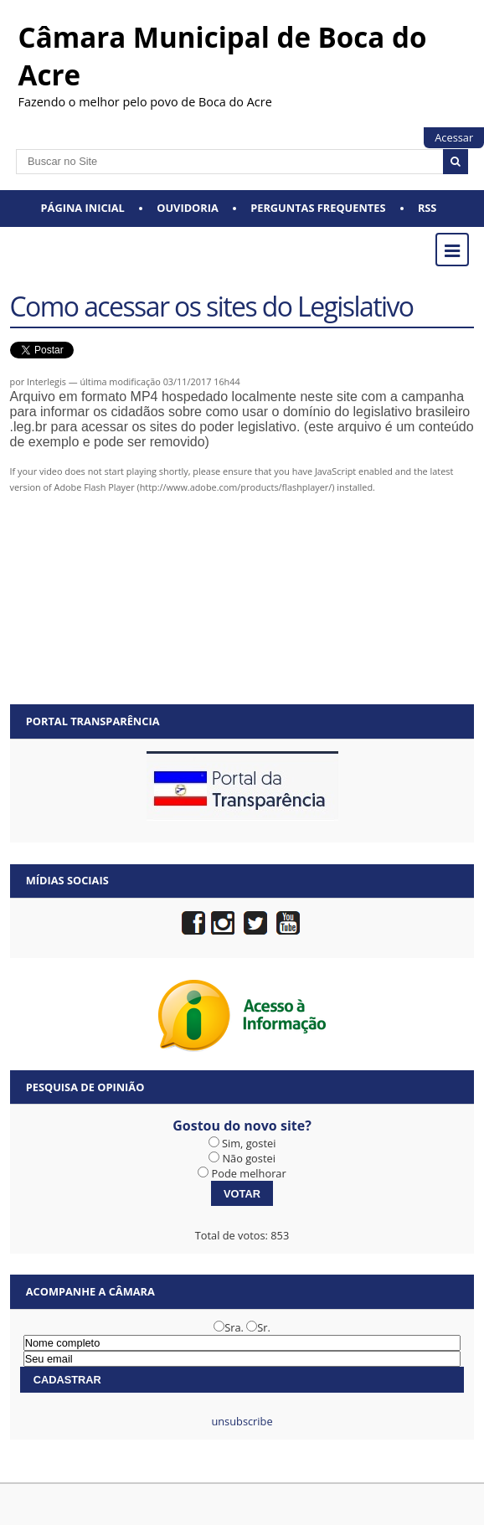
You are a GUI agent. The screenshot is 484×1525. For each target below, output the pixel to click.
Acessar (454, 137)
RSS (427, 207)
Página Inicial (83, 207)
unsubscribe (241, 1421)
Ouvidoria (188, 207)
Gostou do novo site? (242, 1125)
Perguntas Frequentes (317, 207)
